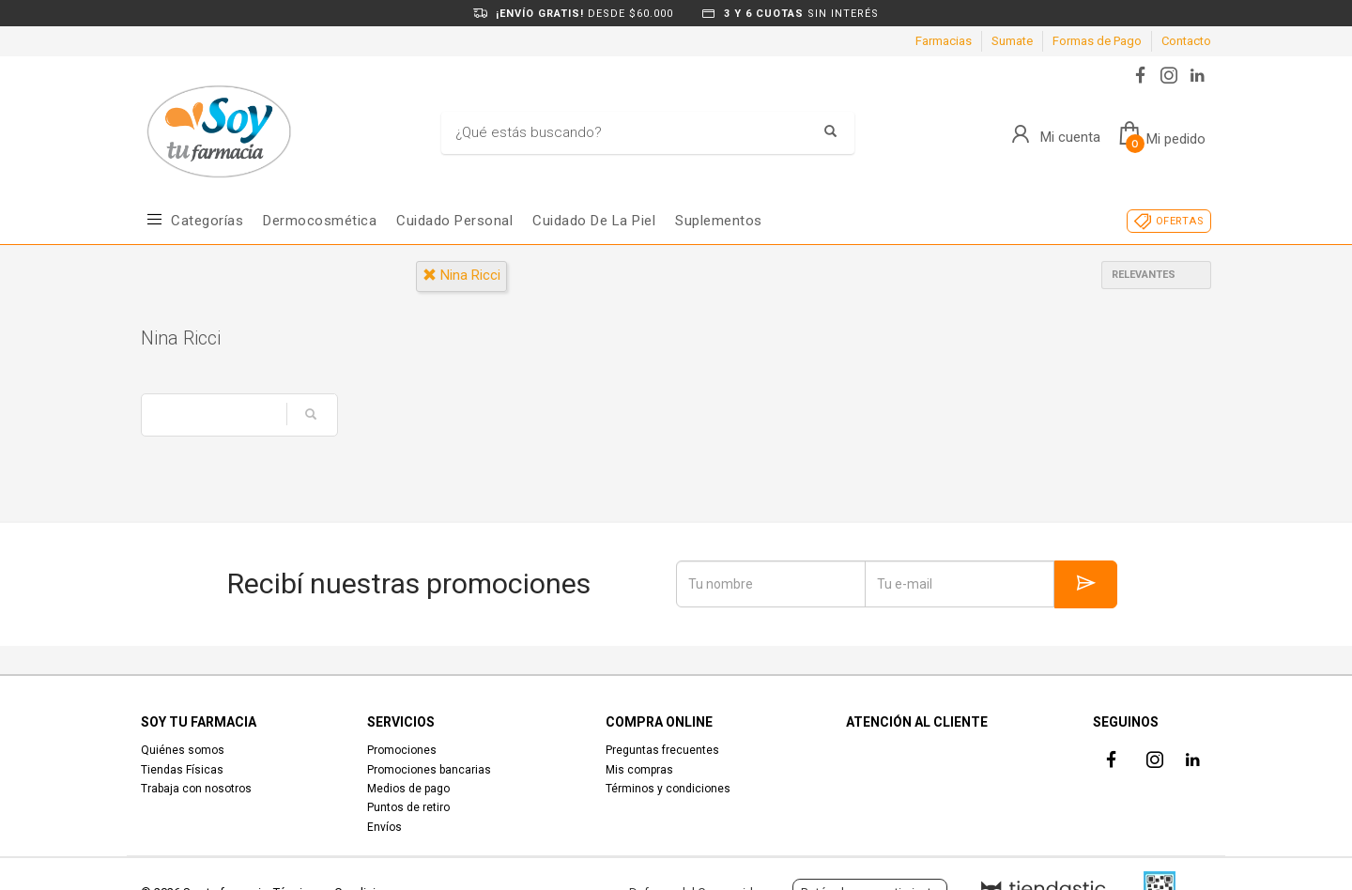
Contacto (1186, 41)
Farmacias (943, 41)
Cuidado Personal (454, 220)
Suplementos (718, 220)
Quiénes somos (182, 750)
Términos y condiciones (668, 788)
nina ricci (461, 275)
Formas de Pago (1097, 41)
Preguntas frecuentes (662, 750)
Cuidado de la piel (593, 220)
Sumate (1012, 41)
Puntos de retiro (408, 807)
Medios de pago (408, 788)
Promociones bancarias (429, 769)
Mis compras (639, 769)
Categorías (207, 220)
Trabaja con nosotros (196, 788)
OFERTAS (1180, 221)
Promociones (402, 750)
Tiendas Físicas (182, 769)
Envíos (384, 827)
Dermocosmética (319, 220)
